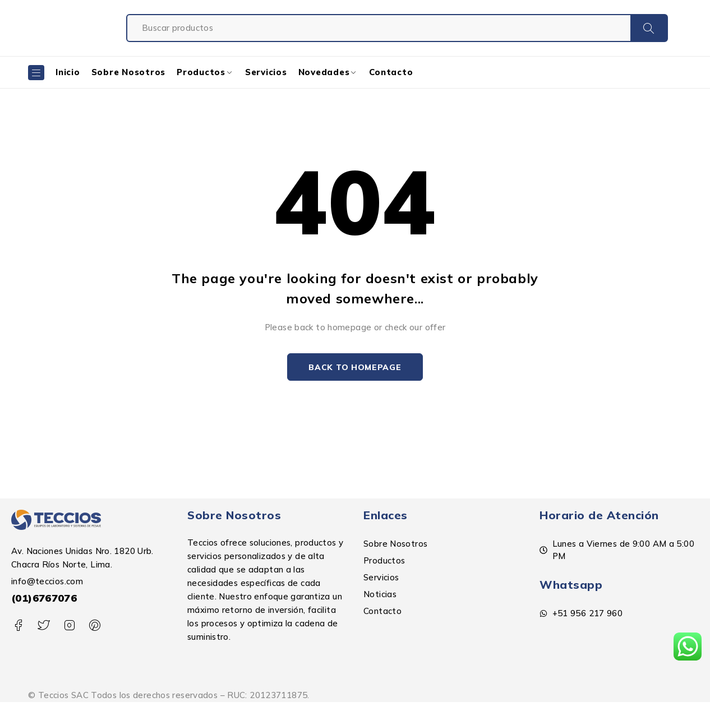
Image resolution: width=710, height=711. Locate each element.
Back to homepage (354, 367)
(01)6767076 (44, 598)
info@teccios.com (47, 581)
